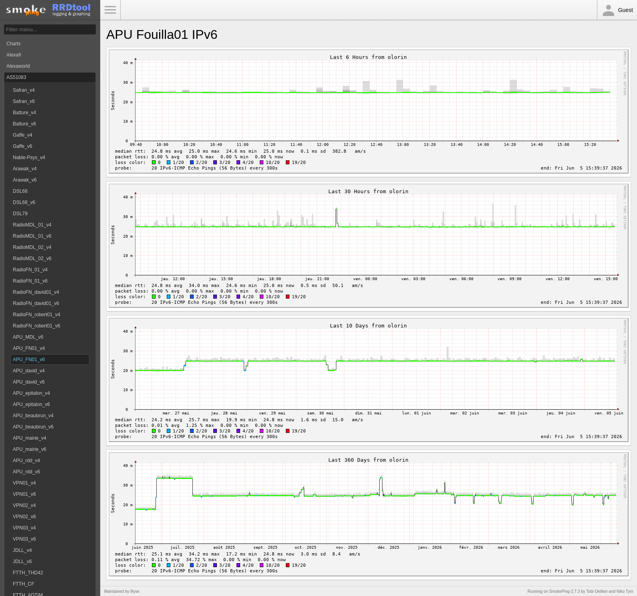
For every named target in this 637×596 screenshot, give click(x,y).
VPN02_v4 (24, 505)
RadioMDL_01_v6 (32, 236)
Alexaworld (18, 66)
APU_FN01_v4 (29, 348)
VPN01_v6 (24, 494)
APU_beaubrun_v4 (33, 415)
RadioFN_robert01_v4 (36, 314)
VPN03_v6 (24, 539)
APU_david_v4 (28, 371)
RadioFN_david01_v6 (36, 303)
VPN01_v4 (24, 483)
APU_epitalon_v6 (31, 404)
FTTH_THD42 (28, 573)
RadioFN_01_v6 (30, 281)
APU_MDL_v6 (28, 337)
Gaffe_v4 (22, 135)
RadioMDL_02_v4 (32, 247)
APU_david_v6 (28, 382)
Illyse (135, 591)
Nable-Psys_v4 (29, 157)
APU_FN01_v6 (29, 359)
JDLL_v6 (22, 561)
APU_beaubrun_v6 (33, 427)
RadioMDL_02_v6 (32, 258)
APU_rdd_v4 (26, 460)
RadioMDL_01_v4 (32, 225)
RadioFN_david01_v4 (36, 292)
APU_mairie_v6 (29, 449)
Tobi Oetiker (596, 591)
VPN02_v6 (24, 516)
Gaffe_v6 (22, 146)
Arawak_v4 (24, 169)
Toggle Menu (110, 10)
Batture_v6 (24, 124)
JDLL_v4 (22, 550)
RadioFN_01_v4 (30, 270)
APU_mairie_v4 (29, 438)
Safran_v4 (24, 90)
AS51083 (16, 77)
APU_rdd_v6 (26, 472)
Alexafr (13, 55)
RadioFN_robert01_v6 (36, 326)
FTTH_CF (23, 584)
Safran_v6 (24, 101)
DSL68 (20, 191)
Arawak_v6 (24, 180)
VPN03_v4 (24, 528)
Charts (13, 43)
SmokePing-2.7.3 (564, 591)
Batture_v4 (24, 112)
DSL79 (20, 213)
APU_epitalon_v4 (31, 393)
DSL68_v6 (24, 202)
